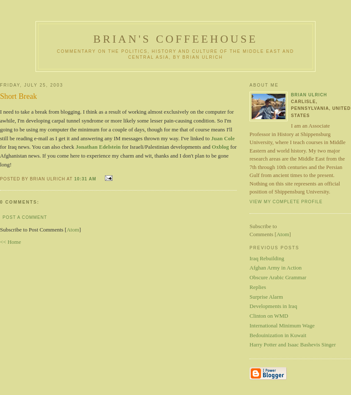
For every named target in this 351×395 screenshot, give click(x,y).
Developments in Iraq (273, 306)
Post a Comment (25, 217)
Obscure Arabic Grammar (278, 277)
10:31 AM (86, 179)
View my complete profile (286, 201)
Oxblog (220, 147)
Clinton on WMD (269, 316)
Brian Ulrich (309, 95)
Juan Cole (223, 138)
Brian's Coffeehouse (175, 39)
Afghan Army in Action (276, 267)
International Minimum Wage (282, 325)
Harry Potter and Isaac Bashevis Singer (293, 344)
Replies (258, 287)
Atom (72, 229)
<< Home (10, 242)
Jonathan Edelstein (98, 147)
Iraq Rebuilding (267, 258)
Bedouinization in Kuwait (278, 335)
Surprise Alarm (266, 297)
